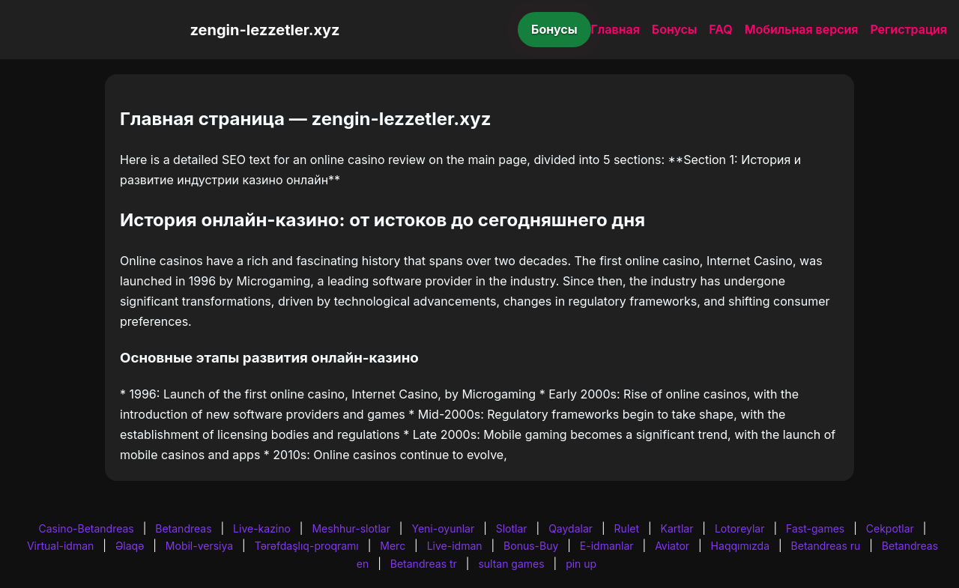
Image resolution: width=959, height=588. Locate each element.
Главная (615, 29)
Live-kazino (262, 528)
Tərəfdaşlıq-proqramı (307, 545)
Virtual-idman (60, 545)
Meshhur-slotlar (351, 528)
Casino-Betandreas (86, 528)
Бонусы (554, 29)
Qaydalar (570, 528)
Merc (392, 545)
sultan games (511, 563)
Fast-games (815, 528)
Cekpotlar (890, 528)
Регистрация (908, 29)
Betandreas (183, 528)
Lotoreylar (740, 528)
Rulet (626, 528)
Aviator (672, 545)
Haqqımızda (740, 545)
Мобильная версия (802, 29)
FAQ (720, 29)
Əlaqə (129, 545)
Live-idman (454, 545)
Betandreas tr (423, 563)
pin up (581, 563)
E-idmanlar (607, 545)
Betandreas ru (826, 545)
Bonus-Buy (530, 545)
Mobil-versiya (199, 545)
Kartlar (677, 528)
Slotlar (511, 528)
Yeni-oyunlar (442, 528)
